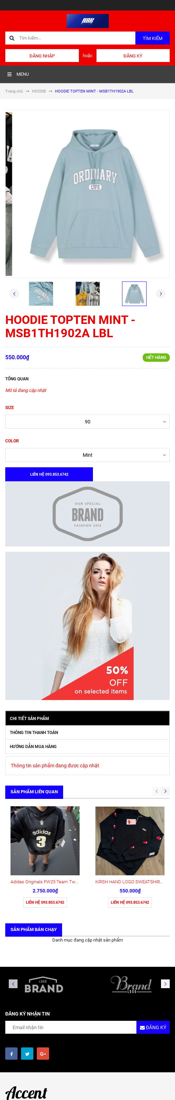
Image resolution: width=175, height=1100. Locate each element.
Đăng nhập (42, 56)
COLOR (12, 441)
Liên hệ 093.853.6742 (45, 902)
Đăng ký (132, 56)
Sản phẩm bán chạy (34, 929)
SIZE (9, 407)
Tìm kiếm (152, 38)
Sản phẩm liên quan (34, 791)
